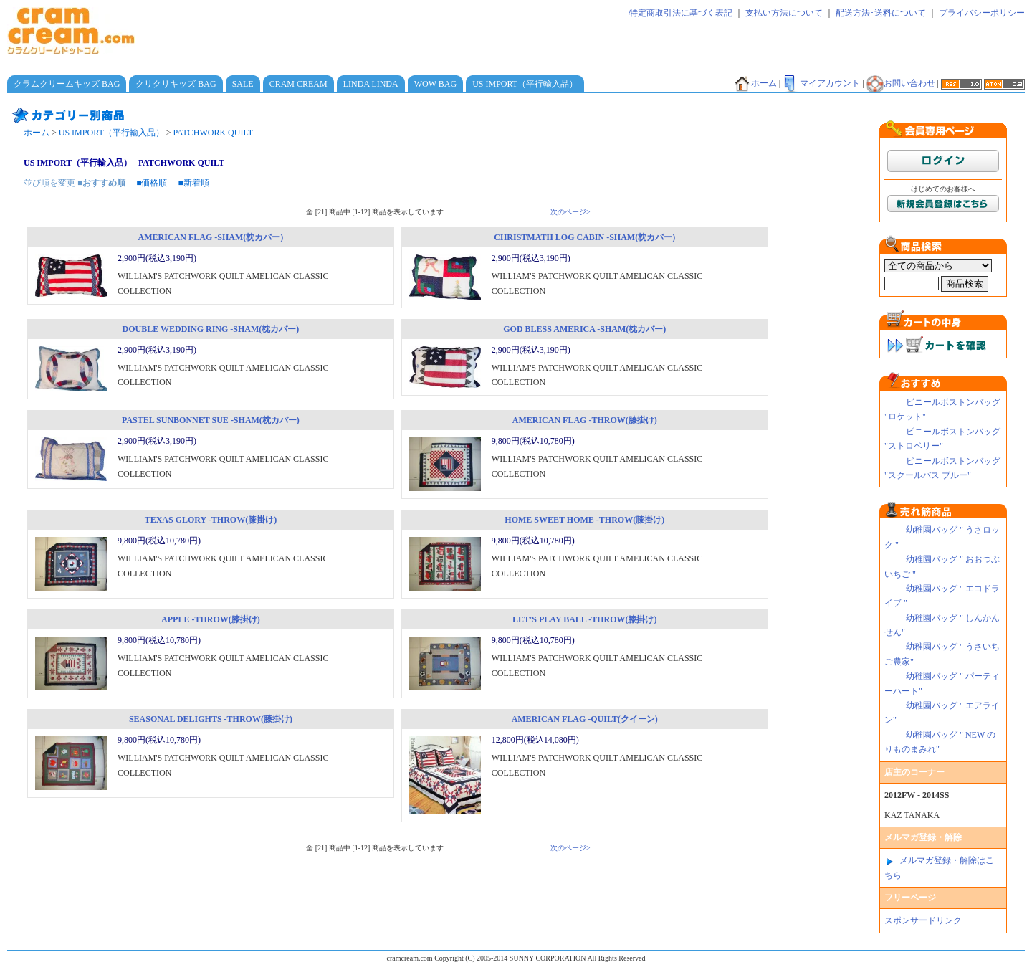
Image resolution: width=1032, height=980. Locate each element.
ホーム (755, 83)
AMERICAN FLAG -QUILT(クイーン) (585, 719)
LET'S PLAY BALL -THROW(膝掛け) (584, 619)
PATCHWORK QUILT (213, 133)
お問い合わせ (900, 83)
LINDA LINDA (370, 84)
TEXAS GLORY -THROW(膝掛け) (211, 520)
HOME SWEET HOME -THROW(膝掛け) (584, 520)
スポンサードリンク (923, 920)
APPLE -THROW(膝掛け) (210, 619)
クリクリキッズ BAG (175, 84)
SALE (243, 84)
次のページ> (570, 212)
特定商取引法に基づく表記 (680, 13)
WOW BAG (435, 84)
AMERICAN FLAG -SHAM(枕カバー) (211, 237)
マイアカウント (821, 83)
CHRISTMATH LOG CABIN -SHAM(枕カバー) (584, 237)
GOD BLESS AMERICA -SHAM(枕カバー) (584, 329)
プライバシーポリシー (982, 13)
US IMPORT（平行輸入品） (525, 84)
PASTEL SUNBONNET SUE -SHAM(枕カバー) (211, 420)
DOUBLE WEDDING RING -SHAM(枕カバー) (211, 329)
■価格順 (151, 183)
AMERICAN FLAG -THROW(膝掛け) (584, 420)
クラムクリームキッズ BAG (67, 84)
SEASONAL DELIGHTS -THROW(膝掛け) (210, 719)
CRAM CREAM (298, 84)
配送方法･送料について (881, 13)
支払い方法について (784, 13)
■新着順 (193, 183)
